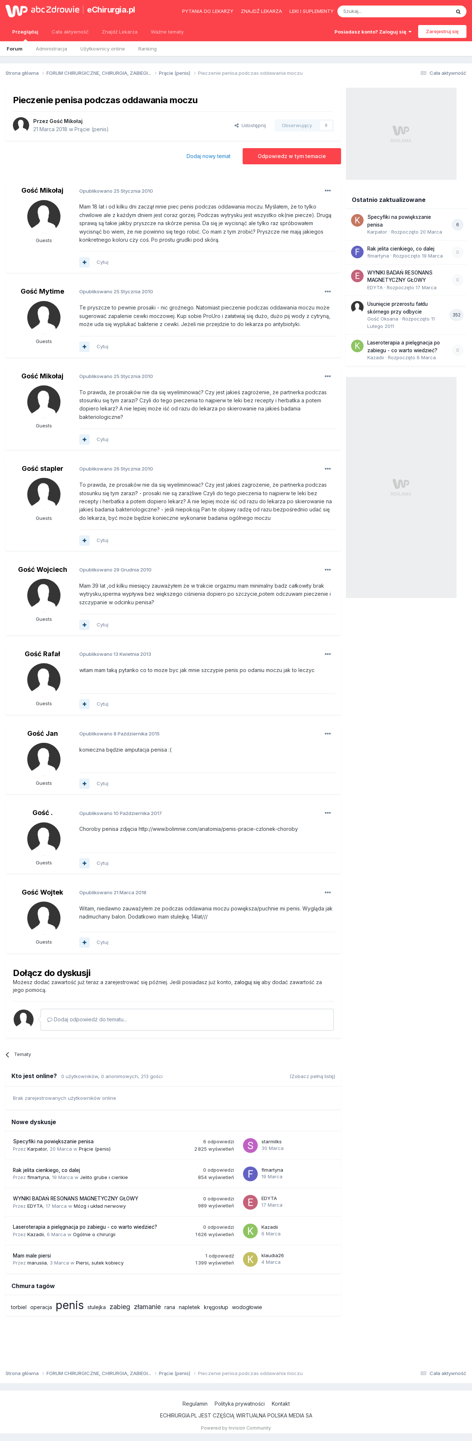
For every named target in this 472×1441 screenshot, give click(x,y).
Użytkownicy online (102, 49)
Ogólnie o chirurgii (94, 1234)
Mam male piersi (32, 1256)
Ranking (147, 49)
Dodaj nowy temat (208, 156)
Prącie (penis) (91, 129)
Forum (14, 49)
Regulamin (195, 1403)
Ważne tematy (167, 32)
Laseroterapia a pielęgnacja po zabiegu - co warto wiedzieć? (85, 1227)
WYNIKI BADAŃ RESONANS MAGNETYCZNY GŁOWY (75, 1199)
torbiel (19, 1307)
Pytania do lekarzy (207, 11)
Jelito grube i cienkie (104, 1177)
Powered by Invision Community (236, 1428)
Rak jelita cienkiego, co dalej (46, 1170)
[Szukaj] (375, 11)
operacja (41, 1307)
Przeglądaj (25, 35)
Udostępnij (250, 125)
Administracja (51, 49)
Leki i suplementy (311, 11)
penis (70, 1305)
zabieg (120, 1307)
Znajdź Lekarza (120, 32)
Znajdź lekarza (261, 11)
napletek (189, 1307)
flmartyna (38, 1177)
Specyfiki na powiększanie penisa (53, 1141)
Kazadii (35, 1234)
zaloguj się (247, 982)
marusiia (37, 1263)
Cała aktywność (70, 32)
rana (169, 1307)
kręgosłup (216, 1307)
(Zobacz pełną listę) (312, 1076)
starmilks (271, 1141)
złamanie (147, 1307)
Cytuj (102, 262)
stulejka (96, 1307)
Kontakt (281, 1403)
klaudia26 (272, 1255)
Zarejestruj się (442, 31)
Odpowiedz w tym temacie (292, 156)
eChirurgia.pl (111, 10)
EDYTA (35, 1206)
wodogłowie (247, 1307)
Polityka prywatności (240, 1403)
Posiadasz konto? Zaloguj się (373, 32)
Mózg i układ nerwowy (100, 1206)
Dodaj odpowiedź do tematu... (87, 1019)
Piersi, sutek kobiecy (100, 1263)
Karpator (37, 1149)
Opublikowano (116, 191)
